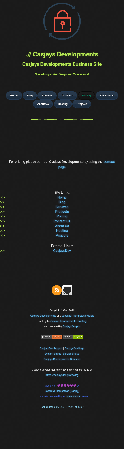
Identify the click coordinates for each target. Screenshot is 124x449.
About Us (43, 104)
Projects (82, 104)
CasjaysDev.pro (71, 326)
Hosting (63, 104)
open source (73, 396)
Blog (30, 95)
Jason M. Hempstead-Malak (78, 315)
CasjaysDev (62, 251)
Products (67, 95)
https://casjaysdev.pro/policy (62, 375)
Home (13, 95)
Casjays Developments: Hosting (68, 321)
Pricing (62, 216)
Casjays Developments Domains (62, 359)
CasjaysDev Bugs (74, 348)
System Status (53, 353)
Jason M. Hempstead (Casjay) (62, 391)
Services (47, 95)
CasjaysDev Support (51, 348)
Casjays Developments (43, 315)
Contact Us (107, 95)
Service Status (71, 353)
